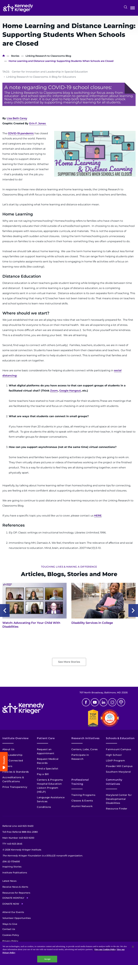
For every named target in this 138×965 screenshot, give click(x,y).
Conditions (44, 806)
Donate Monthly (13, 897)
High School (114, 754)
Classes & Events (82, 800)
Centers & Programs (50, 779)
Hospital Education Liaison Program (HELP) (49, 787)
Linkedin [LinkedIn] (103, 702)
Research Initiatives (85, 738)
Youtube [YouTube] (95, 702)
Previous (5, 610)
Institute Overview (15, 738)
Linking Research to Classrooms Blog (48, 55)
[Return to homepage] (18, 8)
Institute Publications (14, 872)
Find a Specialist (47, 768)
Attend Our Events (13, 912)
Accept (47, 959)
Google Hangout (70, 390)
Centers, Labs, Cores (84, 749)
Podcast (121, 702)
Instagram (112, 702)
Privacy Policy (10, 941)
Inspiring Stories (11, 866)
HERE (98, 515)
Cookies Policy (10, 935)
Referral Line (17, 826)
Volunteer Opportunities (16, 918)
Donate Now (10, 903)
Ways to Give (9, 924)
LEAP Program (115, 760)
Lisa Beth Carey (17, 118)
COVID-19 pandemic (21, 133)
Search (125, 7)
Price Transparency (14, 786)
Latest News (9, 880)
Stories (15, 55)
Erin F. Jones (37, 123)
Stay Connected (12, 760)
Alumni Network (81, 806)
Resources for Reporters (16, 892)
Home (3, 56)
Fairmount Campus (118, 749)
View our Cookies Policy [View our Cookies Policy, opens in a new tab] (105, 949)
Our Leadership (12, 754)
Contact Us (8, 929)
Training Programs (83, 794)
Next (133, 610)
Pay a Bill (43, 774)
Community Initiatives (114, 781)
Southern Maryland (118, 771)
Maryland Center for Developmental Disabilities (119, 798)
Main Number (18, 837)
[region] (69, 953)
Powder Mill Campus (119, 766)
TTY (12, 843)
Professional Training (80, 781)
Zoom (54, 390)
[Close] (132, 946)
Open (132, 9)
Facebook (86, 702)
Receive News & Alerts (15, 886)
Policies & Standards (15, 771)
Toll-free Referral (20, 831)
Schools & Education (120, 738)
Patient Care (46, 738)
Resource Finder (116, 808)
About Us (8, 749)
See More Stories (69, 661)
